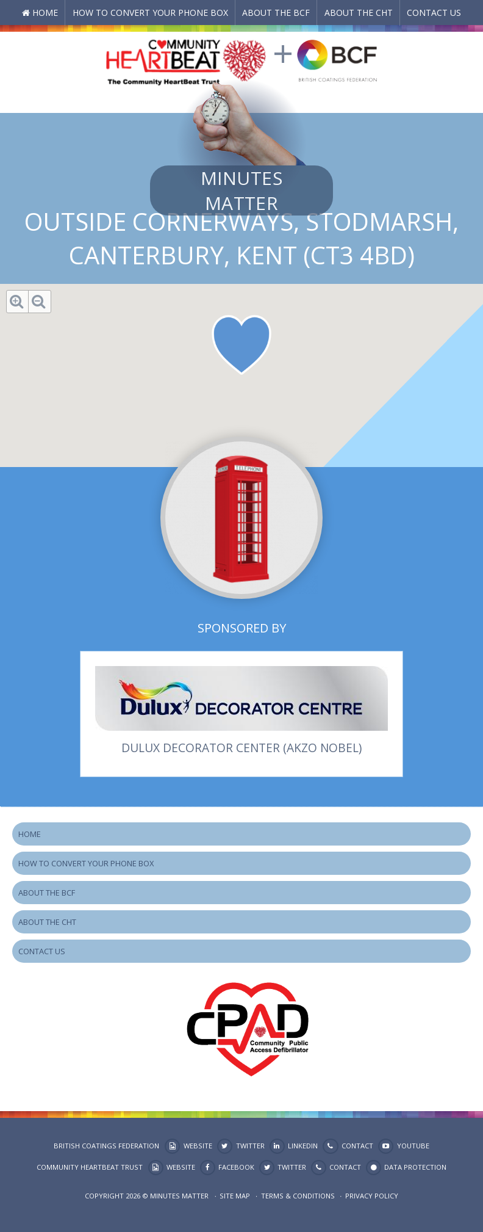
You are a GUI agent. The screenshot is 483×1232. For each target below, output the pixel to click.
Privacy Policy (371, 1195)
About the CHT (358, 12)
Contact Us (434, 12)
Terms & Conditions (298, 1195)
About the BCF (276, 12)
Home (45, 12)
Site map (235, 1195)
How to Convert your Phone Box (150, 12)
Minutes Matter (241, 190)
